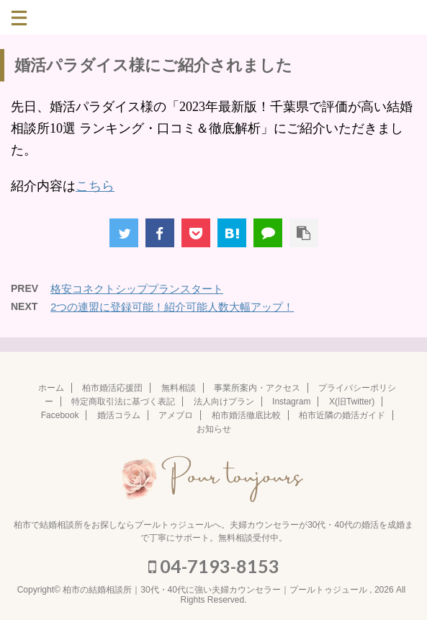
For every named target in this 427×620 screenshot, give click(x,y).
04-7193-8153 (213, 566)
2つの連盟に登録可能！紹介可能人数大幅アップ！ (172, 307)
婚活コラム (118, 415)
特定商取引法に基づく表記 (123, 402)
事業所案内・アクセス (257, 388)
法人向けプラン (224, 402)
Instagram (291, 402)
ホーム (51, 388)
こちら (95, 186)
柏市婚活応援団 (112, 388)
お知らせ (214, 429)
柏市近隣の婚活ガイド (342, 415)
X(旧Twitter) (351, 402)
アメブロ (175, 415)
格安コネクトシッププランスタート (136, 289)
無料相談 (178, 388)
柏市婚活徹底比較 (246, 415)
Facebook (60, 415)
